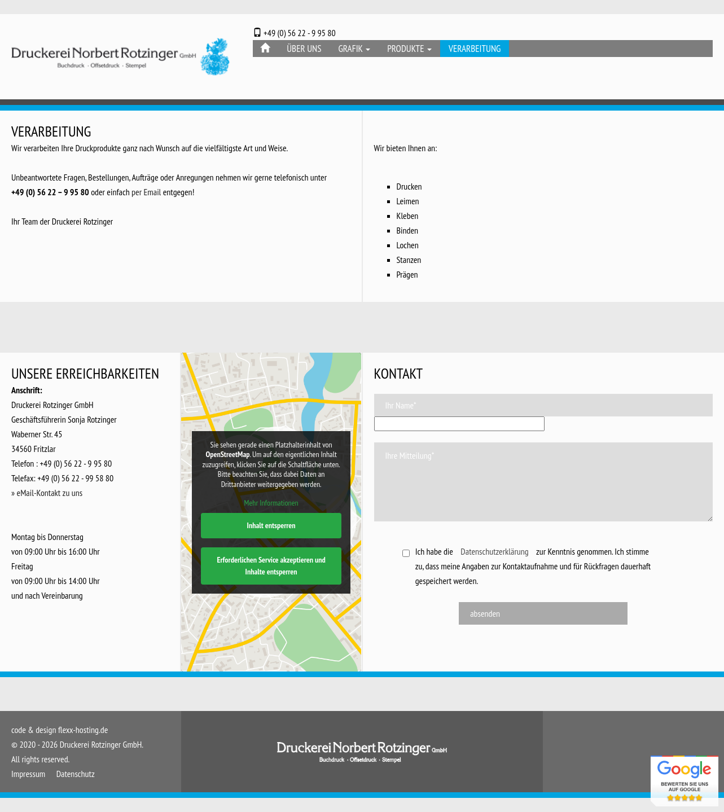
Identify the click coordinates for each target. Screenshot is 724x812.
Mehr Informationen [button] (271, 503)
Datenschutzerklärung (494, 551)
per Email (146, 191)
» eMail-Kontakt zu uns (46, 492)
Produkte (409, 48)
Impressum (28, 773)
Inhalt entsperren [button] (271, 525)
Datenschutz (75, 773)
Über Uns (304, 48)
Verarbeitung (475, 48)
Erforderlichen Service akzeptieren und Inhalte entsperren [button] (271, 566)
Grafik (354, 48)
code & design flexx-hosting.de (59, 729)
